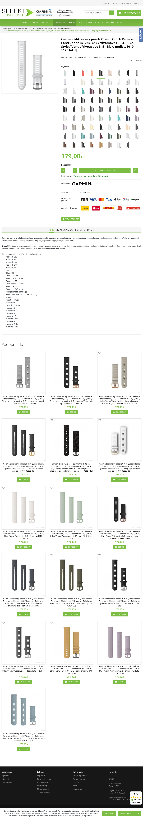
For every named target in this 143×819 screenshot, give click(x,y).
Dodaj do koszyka (105, 170)
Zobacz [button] (23, 412)
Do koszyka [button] (119, 412)
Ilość (66, 164)
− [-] (63, 170)
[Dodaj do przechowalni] (135, 170)
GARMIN (44, 22)
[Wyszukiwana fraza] (95, 13)
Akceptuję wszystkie (129, 813)
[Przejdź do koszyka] (131, 13)
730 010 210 (119, 791)
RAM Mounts (94, 22)
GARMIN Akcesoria (63, 22)
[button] (51, 230)
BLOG (119, 22)
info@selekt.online (120, 793)
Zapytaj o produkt (71, 219)
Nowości (110, 22)
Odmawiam (109, 813)
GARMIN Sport (28, 22)
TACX (79, 22)
